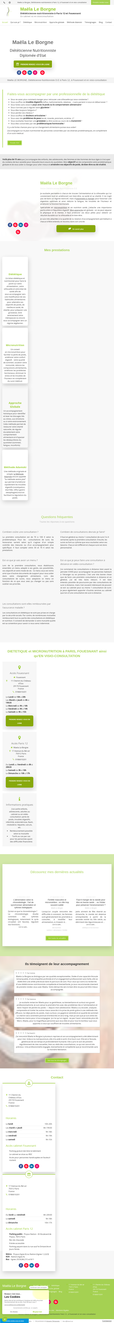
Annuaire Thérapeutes (53, 1321)
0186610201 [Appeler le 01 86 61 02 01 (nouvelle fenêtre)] (20, 692)
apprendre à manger (85, 198)
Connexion (107, 1321)
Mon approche (76, 210)
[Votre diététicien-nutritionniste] (75, 228)
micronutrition (60, 207)
